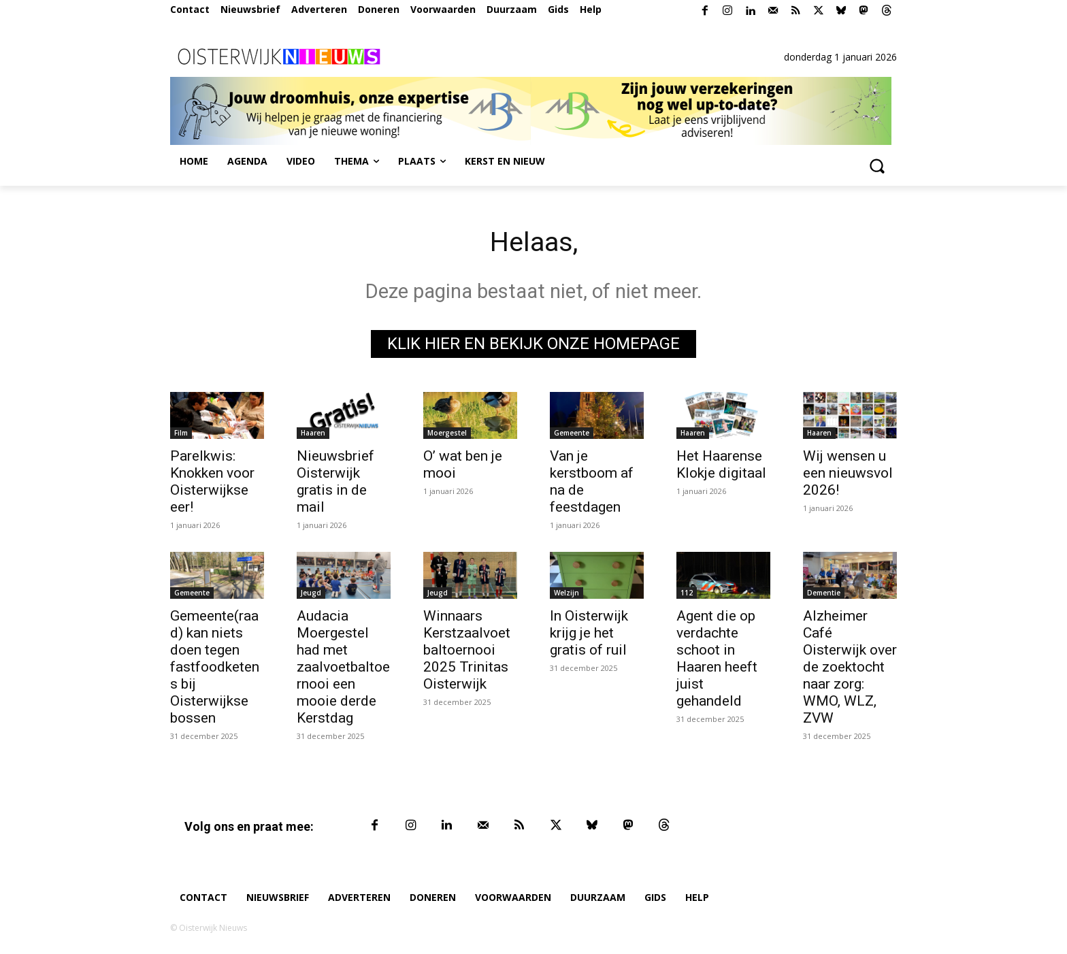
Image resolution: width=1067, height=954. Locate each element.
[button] (876, 165)
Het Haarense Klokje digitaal (721, 464)
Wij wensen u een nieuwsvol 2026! (848, 473)
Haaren (313, 433)
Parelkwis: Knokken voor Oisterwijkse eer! (212, 481)
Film (181, 433)
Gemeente (571, 433)
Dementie (823, 592)
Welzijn (566, 592)
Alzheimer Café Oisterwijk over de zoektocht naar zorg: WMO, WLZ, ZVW (850, 667)
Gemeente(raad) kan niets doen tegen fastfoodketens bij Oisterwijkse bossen (214, 667)
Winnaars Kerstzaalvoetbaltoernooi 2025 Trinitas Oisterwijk (466, 650)
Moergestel (447, 433)
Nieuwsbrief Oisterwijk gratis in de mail (335, 481)
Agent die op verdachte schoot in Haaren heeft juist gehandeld (716, 658)
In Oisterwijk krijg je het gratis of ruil (589, 633)
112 (686, 592)
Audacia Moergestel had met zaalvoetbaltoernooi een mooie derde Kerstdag (343, 667)
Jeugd (311, 592)
